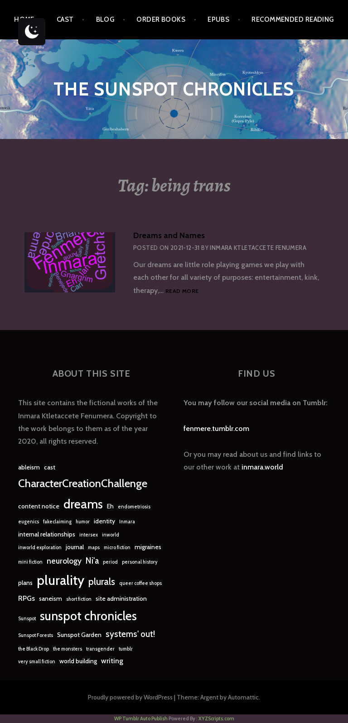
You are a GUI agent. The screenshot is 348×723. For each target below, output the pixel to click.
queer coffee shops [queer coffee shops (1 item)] (140, 583)
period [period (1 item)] (110, 562)
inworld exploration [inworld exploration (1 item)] (40, 548)
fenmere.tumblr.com (216, 428)
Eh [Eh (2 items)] (110, 506)
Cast (65, 19)
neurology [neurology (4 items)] (64, 560)
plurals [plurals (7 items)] (101, 581)
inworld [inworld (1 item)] (110, 535)
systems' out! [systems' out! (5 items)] (130, 634)
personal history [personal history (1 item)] (140, 562)
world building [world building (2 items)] (78, 661)
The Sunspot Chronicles (173, 89)
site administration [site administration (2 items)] (121, 598)
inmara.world (262, 467)
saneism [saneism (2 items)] (50, 598)
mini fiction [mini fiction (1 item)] (30, 562)
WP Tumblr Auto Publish (141, 718)
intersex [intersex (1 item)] (88, 535)
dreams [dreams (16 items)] (83, 504)
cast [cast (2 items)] (49, 467)
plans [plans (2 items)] (25, 582)
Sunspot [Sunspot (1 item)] (27, 619)
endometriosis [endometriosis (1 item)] (134, 507)
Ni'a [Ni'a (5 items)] (92, 560)
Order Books (160, 19)
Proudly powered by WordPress (130, 697)
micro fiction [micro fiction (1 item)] (117, 548)
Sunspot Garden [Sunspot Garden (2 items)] (79, 634)
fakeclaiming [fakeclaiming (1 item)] (57, 522)
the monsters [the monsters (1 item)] (67, 649)
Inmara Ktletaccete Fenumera (258, 247)
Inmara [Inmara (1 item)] (127, 522)
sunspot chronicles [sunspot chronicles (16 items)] (88, 615)
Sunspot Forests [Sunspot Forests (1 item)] (35, 635)
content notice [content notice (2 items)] (38, 506)
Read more (181, 291)
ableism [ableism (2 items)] (29, 467)
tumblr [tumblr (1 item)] (126, 649)
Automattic (243, 697)
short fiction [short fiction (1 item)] (79, 599)
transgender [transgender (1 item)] (100, 649)
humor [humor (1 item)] (83, 522)
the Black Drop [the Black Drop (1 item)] (33, 649)
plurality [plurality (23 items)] (60, 580)
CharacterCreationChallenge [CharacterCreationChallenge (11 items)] (82, 483)
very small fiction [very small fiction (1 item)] (36, 662)
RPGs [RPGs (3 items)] (26, 598)
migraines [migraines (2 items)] (148, 547)
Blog (105, 19)
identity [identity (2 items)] (104, 521)
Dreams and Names (169, 235)
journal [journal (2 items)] (75, 547)
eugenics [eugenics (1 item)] (28, 522)
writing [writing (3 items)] (112, 660)
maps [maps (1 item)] (94, 548)
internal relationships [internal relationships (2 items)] (46, 534)
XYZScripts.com (216, 718)
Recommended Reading (292, 19)
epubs (218, 19)
